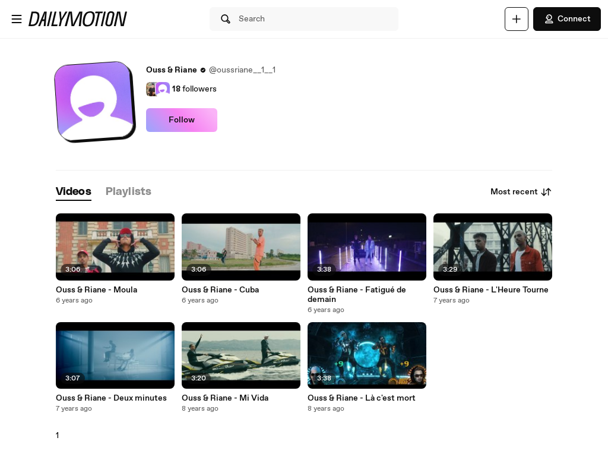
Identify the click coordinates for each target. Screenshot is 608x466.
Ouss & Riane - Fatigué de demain (357, 294)
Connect (567, 19)
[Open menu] (16, 19)
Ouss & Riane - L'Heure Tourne (491, 290)
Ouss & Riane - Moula (96, 290)
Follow (182, 120)
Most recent (521, 192)
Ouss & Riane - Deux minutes (111, 398)
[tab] (73, 192)
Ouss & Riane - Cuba (220, 290)
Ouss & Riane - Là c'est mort (362, 398)
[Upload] (516, 19)
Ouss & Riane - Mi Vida (225, 398)
